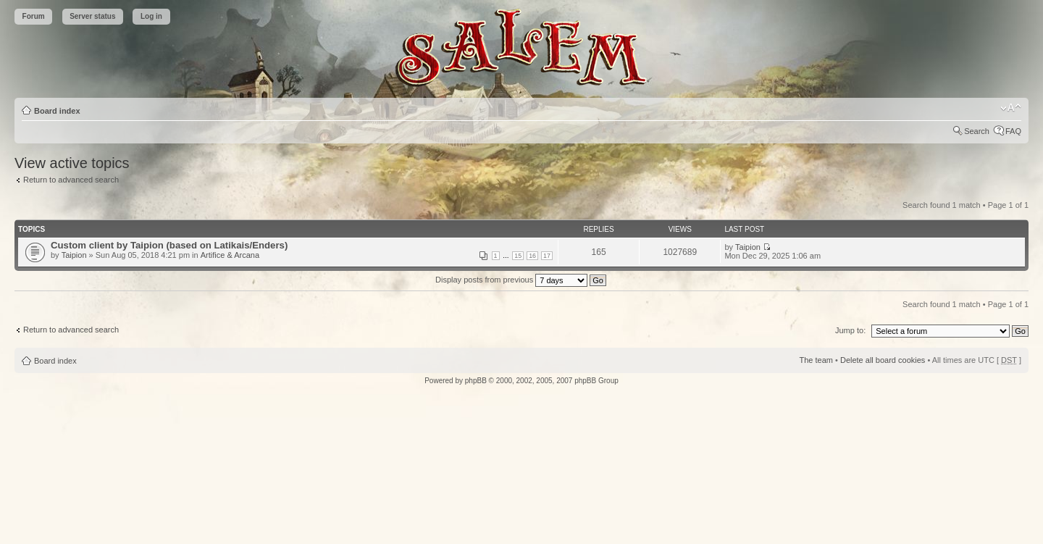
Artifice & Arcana (230, 255)
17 (546, 255)
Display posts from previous (520, 279)
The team (816, 360)
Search (976, 131)
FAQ (1013, 131)
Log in (151, 16)
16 (532, 255)
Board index (57, 110)
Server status (92, 16)
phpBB (476, 381)
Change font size (1010, 107)
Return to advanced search (71, 179)
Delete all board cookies (882, 360)
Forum (33, 16)
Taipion (74, 255)
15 (518, 255)
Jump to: (850, 330)
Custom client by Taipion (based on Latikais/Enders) (169, 245)
